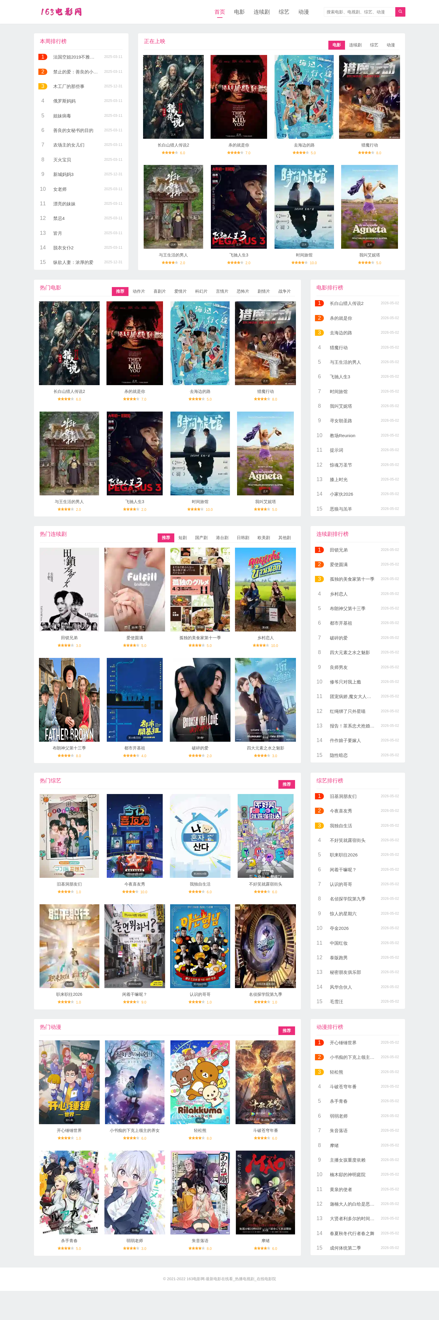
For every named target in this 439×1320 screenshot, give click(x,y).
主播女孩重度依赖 (348, 1160)
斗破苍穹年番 (265, 1130)
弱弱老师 (134, 1240)
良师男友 (339, 667)
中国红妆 (339, 943)
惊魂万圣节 (341, 464)
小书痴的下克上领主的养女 (135, 1130)
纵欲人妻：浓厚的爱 (73, 262)
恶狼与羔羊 (341, 508)
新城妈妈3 (63, 174)
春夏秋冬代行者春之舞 (352, 1233)
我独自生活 (200, 884)
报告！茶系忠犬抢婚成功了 (356, 725)
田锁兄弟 (69, 637)
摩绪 (265, 1240)
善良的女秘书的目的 (73, 130)
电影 (239, 12)
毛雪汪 (336, 1001)
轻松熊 (200, 1130)
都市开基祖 (134, 748)
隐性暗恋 (339, 755)
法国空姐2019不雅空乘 (76, 56)
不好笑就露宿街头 (265, 884)
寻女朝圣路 (341, 420)
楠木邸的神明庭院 (348, 1174)
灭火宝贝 (62, 159)
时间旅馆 (304, 255)
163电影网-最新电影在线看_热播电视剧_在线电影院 (231, 1279)
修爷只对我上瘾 (345, 681)
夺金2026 (339, 928)
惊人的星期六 (343, 913)
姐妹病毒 (62, 115)
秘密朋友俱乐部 (345, 972)
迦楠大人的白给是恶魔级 (354, 1203)
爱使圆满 (134, 637)
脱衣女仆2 (63, 247)
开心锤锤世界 (69, 1130)
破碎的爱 (200, 748)
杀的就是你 (238, 145)
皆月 (57, 233)
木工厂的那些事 (68, 86)
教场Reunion (342, 435)
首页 (219, 12)
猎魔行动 (369, 145)
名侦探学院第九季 (265, 994)
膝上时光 (339, 479)
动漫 (303, 12)
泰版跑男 (339, 957)
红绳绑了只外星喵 (348, 711)
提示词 (336, 450)
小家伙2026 (341, 494)
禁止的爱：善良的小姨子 (77, 71)
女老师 (60, 189)
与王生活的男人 (173, 255)
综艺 (284, 12)
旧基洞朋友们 (69, 884)
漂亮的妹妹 (64, 203)
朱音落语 (200, 1240)
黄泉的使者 (341, 1189)
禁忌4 (59, 218)
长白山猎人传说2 (173, 145)
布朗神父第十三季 (69, 748)
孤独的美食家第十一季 (200, 637)
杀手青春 (69, 1240)
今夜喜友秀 (134, 884)
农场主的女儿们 (68, 144)
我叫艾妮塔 (369, 255)
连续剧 (262, 12)
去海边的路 (304, 145)
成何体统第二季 (345, 1247)
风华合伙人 (341, 987)
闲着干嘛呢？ (134, 994)
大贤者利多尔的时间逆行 (354, 1218)
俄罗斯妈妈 (64, 100)
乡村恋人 (265, 637)
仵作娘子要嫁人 (345, 740)
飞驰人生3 (238, 255)
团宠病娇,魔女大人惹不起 (355, 696)
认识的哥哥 (200, 994)
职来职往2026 (69, 994)
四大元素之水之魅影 (265, 748)
